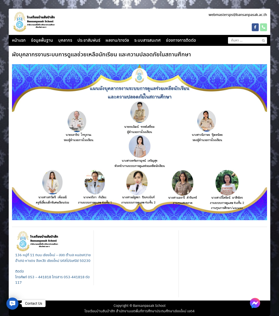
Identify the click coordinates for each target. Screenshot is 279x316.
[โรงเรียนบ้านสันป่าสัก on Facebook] (255, 27)
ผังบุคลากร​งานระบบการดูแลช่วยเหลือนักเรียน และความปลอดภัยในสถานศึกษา (101, 55)
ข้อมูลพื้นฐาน (42, 41)
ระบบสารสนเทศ (147, 41)
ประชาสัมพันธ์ (88, 41)
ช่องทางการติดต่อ (181, 41)
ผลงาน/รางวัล (117, 41)
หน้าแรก (19, 41)
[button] (12, 303)
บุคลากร (65, 41)
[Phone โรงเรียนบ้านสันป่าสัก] (263, 27)
